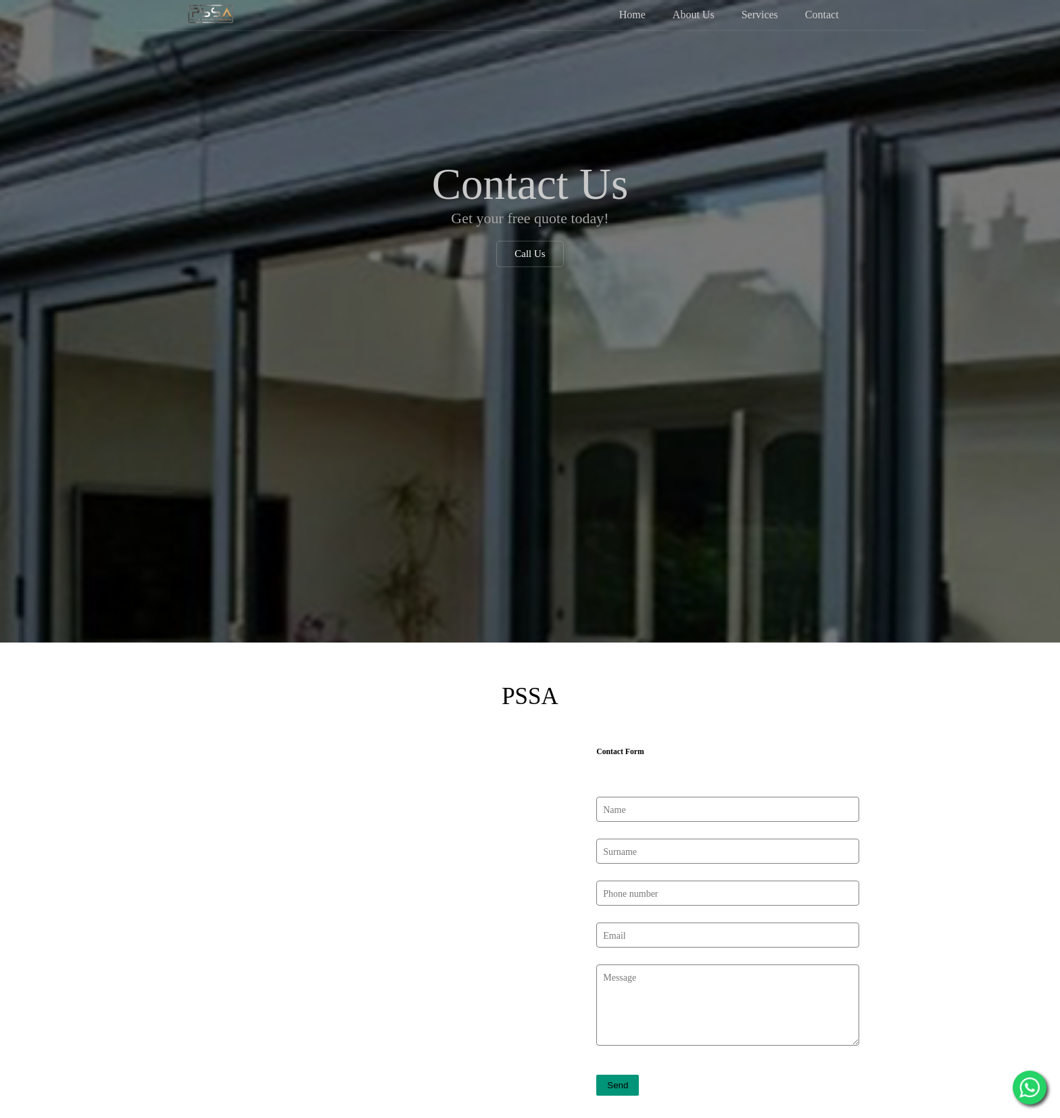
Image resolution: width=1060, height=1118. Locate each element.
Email (614, 890)
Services (760, 14)
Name (614, 764)
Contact (822, 14)
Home (632, 14)
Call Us (529, 253)
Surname (620, 806)
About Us (694, 14)
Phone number (630, 848)
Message (619, 932)
